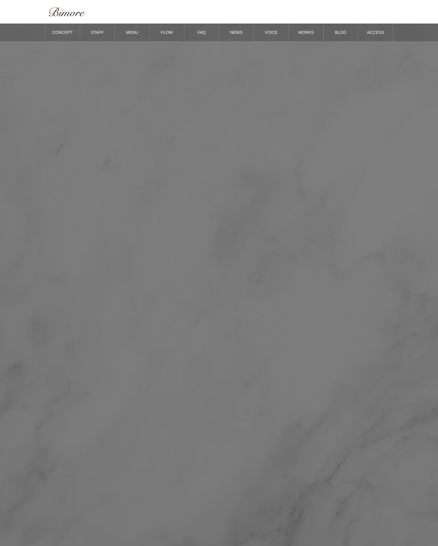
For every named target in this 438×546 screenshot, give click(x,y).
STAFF (97, 32)
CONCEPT (62, 32)
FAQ (201, 32)
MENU (132, 32)
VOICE (271, 32)
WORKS (306, 32)
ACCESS (375, 32)
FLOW (167, 32)
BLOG (340, 32)
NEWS (236, 32)
